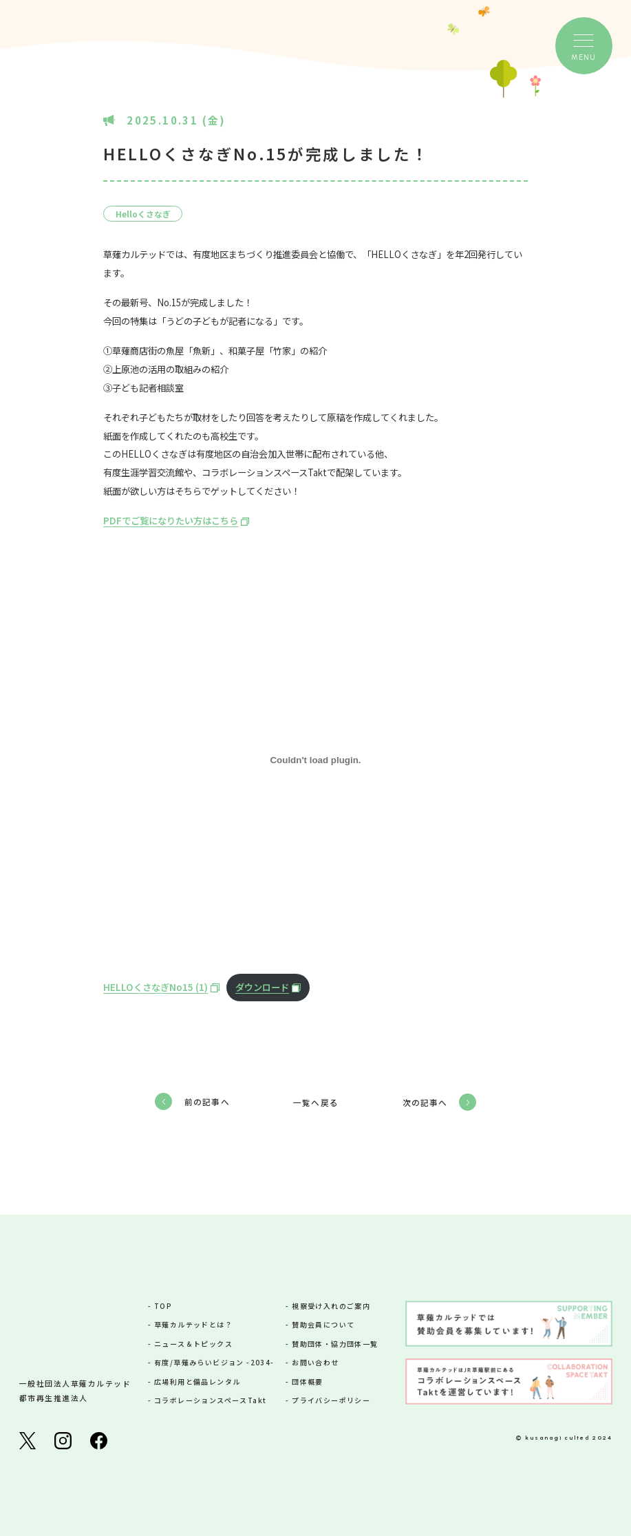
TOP (163, 1306)
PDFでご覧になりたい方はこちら (170, 520)
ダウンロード (262, 987)
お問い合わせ (315, 1362)
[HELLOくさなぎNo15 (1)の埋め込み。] (315, 759)
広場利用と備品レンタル (197, 1381)
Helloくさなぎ (143, 214)
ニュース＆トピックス (193, 1343)
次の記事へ (425, 1102)
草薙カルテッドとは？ (193, 1324)
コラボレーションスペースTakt (210, 1400)
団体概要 (307, 1381)
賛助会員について (323, 1324)
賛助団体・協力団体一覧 (335, 1343)
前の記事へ (207, 1101)
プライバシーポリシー (331, 1400)
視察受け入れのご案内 (331, 1306)
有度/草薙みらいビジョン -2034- (214, 1362)
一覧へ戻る (316, 1102)
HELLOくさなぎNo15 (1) (155, 987)
